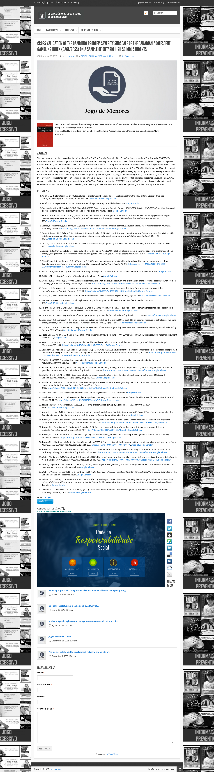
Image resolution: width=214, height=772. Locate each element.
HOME (39, 30)
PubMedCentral (106, 229)
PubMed (100, 199)
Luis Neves (69, 56)
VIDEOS (74, 3)
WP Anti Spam (112, 754)
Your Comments (45, 709)
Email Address (44, 685)
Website (40, 697)
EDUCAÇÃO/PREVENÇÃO (59, 3)
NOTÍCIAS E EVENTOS (90, 30)
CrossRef (93, 199)
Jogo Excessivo (55, 769)
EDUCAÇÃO (70, 30)
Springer (47, 497)
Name (40, 672)
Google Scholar (111, 199)
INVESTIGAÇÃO (40, 3)
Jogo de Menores (109, 56)
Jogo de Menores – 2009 (60, 637)
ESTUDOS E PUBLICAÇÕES (91, 56)
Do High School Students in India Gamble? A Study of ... (74, 606)
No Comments (127, 56)
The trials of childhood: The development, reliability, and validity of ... (79, 652)
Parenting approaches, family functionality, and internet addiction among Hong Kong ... (88, 591)
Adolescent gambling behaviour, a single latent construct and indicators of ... (83, 621)
